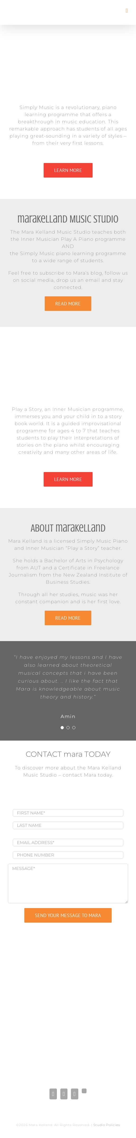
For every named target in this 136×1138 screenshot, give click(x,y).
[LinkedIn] (63, 1094)
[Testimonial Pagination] (62, 727)
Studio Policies (106, 1125)
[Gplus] (84, 1091)
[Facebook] (53, 1094)
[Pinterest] (74, 1094)
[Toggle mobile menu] (127, 10)
